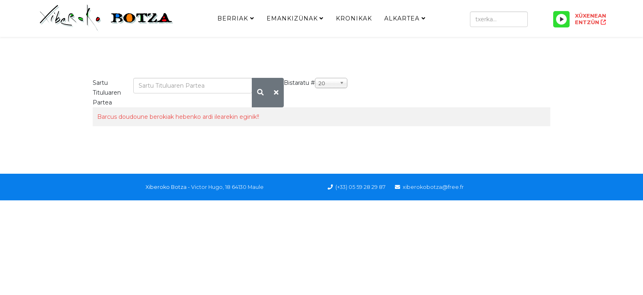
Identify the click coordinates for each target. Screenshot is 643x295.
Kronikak (354, 18)
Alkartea (402, 18)
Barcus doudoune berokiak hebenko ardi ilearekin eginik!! (178, 116)
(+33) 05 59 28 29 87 (360, 187)
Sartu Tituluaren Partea (107, 92)
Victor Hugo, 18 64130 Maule (227, 187)
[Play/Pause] (561, 19)
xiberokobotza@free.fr (433, 187)
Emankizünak (292, 18)
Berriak (232, 18)
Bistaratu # (299, 82)
